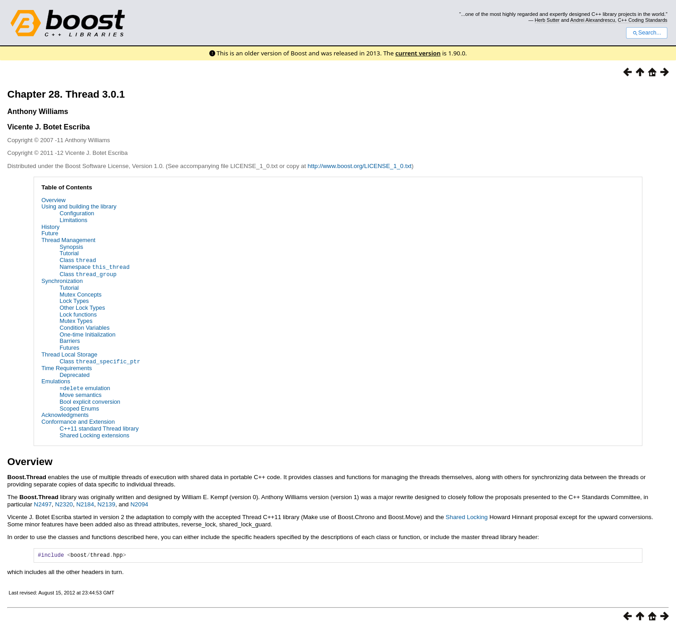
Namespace (94, 266)
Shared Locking (467, 515)
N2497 (43, 502)
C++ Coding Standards (642, 20)
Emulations (55, 380)
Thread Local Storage (69, 353)
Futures (69, 346)
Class (77, 260)
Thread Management (68, 240)
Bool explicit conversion (89, 400)
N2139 (106, 502)
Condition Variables (84, 326)
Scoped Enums (79, 407)
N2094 (139, 502)
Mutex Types (75, 320)
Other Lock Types (82, 306)
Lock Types (74, 300)
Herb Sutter (547, 20)
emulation (84, 386)
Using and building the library (78, 206)
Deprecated (74, 373)
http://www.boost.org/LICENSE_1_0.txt (360, 166)
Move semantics (80, 393)
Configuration (76, 213)
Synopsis (71, 246)
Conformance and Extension (77, 420)
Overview (53, 200)
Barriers (69, 340)
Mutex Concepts (80, 293)
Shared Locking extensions (94, 433)
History (50, 226)
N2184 (85, 502)
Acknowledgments (65, 413)
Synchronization (62, 280)
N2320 (64, 502)
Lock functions (78, 313)
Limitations (73, 220)
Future (49, 233)
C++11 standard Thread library (98, 427)
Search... (646, 33)
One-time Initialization (87, 333)
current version (418, 53)
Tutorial (69, 253)
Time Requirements (66, 366)
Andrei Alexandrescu (592, 20)
